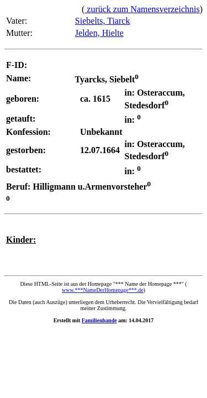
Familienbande (99, 320)
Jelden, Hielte (99, 33)
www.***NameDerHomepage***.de (103, 290)
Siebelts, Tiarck (102, 20)
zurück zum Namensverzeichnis (141, 9)
